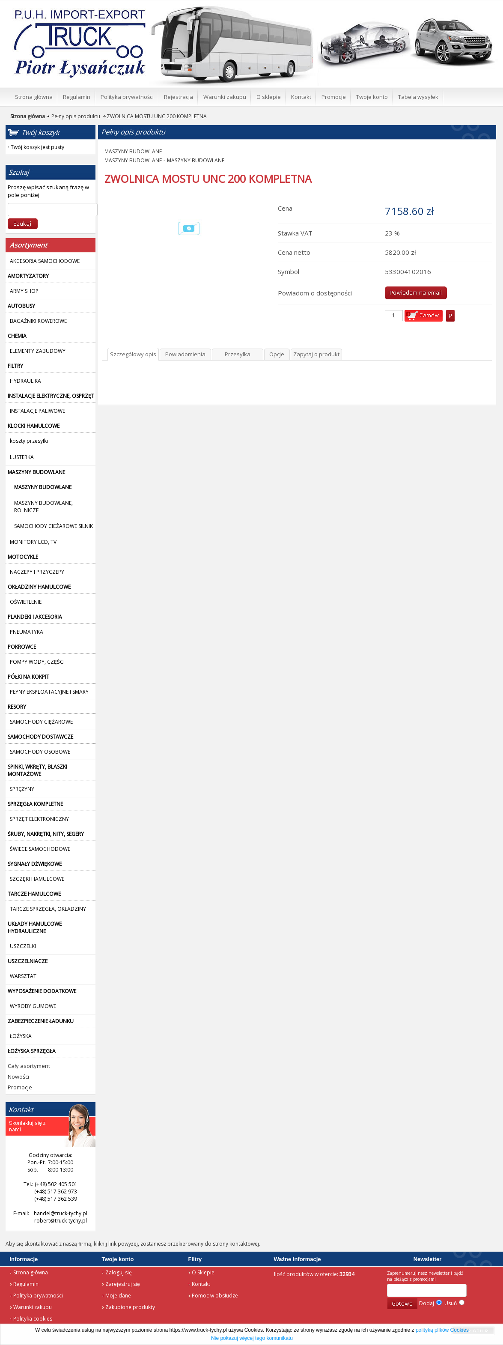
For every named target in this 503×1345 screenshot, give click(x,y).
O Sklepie (203, 1272)
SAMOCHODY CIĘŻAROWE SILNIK (53, 526)
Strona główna (30, 1272)
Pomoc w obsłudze (215, 1295)
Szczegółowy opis (133, 354)
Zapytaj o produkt (316, 354)
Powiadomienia (185, 354)
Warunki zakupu (32, 1307)
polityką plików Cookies (442, 1330)
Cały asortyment (29, 1066)
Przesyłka (237, 354)
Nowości (18, 1076)
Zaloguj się (118, 1272)
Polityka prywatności (38, 1295)
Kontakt (201, 1284)
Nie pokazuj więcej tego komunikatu (252, 1338)
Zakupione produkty (130, 1307)
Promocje (20, 1087)
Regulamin (26, 1284)
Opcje (276, 354)
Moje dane (118, 1295)
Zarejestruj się (122, 1284)
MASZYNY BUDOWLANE (133, 151)
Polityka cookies (32, 1318)
